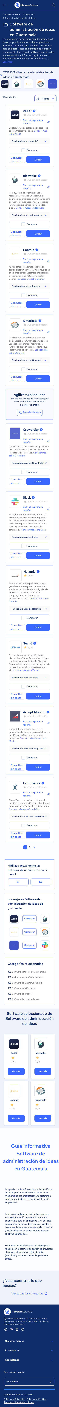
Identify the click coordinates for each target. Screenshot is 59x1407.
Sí (18, 882)
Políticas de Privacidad (14, 1399)
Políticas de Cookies (36, 1399)
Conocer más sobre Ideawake (30, 207)
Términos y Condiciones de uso (19, 1402)
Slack (27, 497)
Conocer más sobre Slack (33, 529)
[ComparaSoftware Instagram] (23, 1329)
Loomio (28, 250)
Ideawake (30, 176)
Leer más (7, 61)
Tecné (27, 643)
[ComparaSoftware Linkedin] (6, 1329)
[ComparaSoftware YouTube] (11, 1329)
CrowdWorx (31, 783)
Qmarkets (30, 321)
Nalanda (29, 571)
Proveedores (29, 1351)
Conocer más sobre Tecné (26, 670)
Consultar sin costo (16, 159)
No (41, 882)
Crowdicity (31, 430)
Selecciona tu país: (14, 1372)
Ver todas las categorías (29, 1293)
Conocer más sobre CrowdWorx (24, 809)
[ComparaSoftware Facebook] (17, 1329)
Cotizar (38, 159)
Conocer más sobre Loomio (31, 278)
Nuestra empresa (29, 1341)
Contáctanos (29, 1360)
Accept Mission (34, 712)
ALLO (27, 111)
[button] (29, 141)
